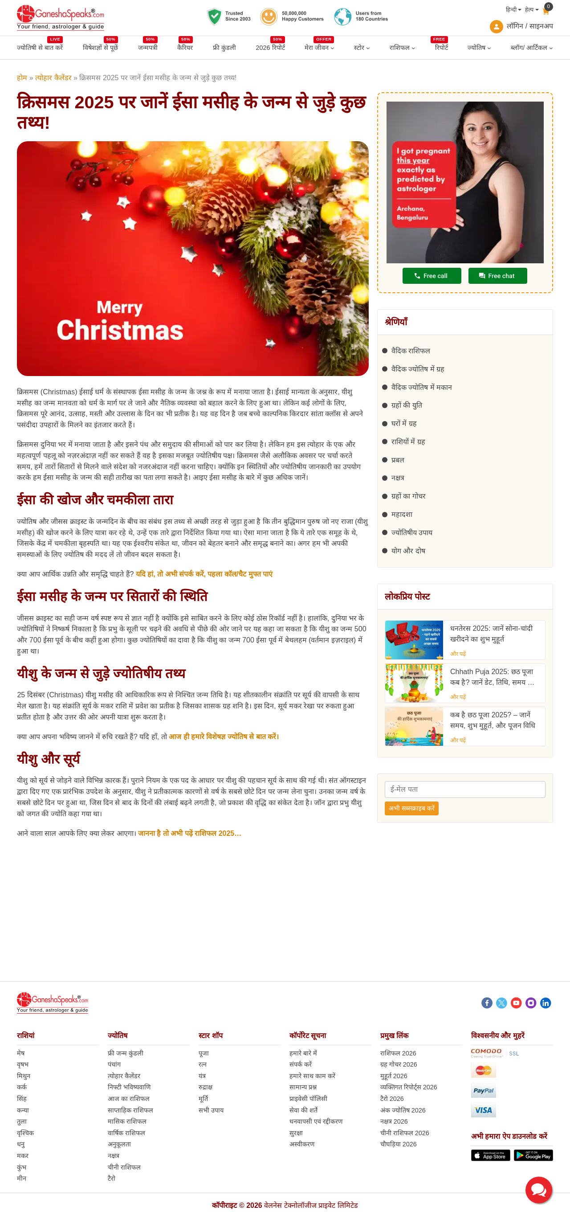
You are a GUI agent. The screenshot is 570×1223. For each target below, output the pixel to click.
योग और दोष (408, 551)
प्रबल (397, 460)
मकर (22, 1155)
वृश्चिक (25, 1133)
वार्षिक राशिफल (126, 1133)
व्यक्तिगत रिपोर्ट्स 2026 (408, 1087)
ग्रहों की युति (406, 405)
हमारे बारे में (303, 1053)
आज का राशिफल (129, 1098)
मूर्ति (203, 1098)
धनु (20, 1144)
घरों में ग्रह (404, 423)
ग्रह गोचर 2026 (398, 1064)
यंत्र (202, 1076)
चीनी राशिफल (124, 1167)
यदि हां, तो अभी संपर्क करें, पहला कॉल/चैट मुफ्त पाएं (204, 574)
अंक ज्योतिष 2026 (403, 1110)
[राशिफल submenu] (413, 48)
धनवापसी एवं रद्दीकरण (315, 1121)
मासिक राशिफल (127, 1121)
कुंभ (21, 1167)
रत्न (203, 1064)
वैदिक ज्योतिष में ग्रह (417, 369)
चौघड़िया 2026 (398, 1144)
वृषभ (22, 1064)
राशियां (25, 1035)
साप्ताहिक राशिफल (130, 1110)
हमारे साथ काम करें (312, 1076)
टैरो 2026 (392, 1098)
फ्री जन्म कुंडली (125, 1053)
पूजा (204, 1053)
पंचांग (114, 1064)
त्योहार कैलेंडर (53, 78)
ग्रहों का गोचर (408, 496)
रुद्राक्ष (205, 1087)
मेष (20, 1053)
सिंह (22, 1098)
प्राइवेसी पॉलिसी (308, 1098)
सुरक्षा (296, 1133)
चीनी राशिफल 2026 (404, 1133)
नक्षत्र (397, 478)
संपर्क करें (300, 1064)
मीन (21, 1178)
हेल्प (529, 9)
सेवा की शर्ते (303, 1110)
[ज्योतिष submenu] (489, 48)
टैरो (111, 1178)
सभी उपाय (211, 1110)
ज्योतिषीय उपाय (411, 532)
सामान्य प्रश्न (303, 1087)
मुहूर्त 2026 (393, 1076)
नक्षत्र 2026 (394, 1121)
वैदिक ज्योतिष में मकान (421, 387)
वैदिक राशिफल (410, 351)
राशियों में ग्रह (408, 442)
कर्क (22, 1087)
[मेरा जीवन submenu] (332, 48)
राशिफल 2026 (398, 1053)
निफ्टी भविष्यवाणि (129, 1087)
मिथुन (23, 1076)
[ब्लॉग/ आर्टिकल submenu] (551, 48)
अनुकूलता (119, 1144)
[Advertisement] (285, 918)
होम (22, 78)
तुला (22, 1121)
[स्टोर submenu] (368, 48)
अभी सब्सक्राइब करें (412, 808)
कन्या (23, 1110)
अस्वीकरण (301, 1144)
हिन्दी (511, 9)
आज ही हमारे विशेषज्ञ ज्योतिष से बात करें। (224, 736)
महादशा (401, 514)
